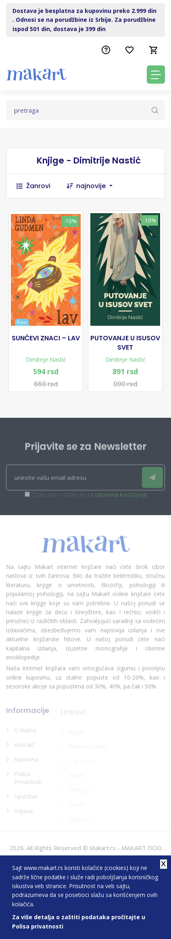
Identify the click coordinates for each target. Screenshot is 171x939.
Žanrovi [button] (33, 186)
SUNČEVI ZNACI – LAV (46, 338)
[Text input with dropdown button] (85, 110)
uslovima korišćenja (120, 498)
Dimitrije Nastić (46, 359)
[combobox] (98, 186)
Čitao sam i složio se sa (88, 498)
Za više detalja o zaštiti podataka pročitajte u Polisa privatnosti (78, 921)
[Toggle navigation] (156, 74)
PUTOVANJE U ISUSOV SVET (125, 343)
